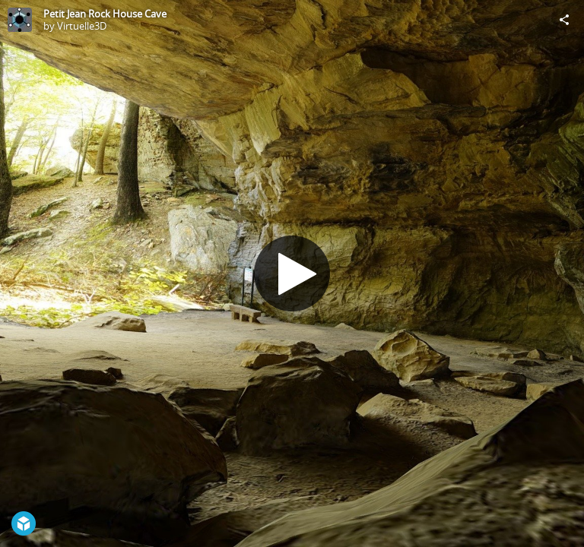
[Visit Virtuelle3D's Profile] (20, 20)
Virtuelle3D (81, 26)
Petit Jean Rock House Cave (105, 14)
